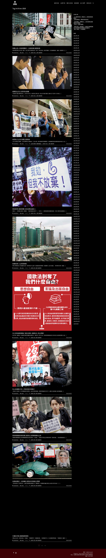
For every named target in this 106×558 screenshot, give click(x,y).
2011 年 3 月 (76, 309)
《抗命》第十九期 (33, 268)
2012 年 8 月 (76, 275)
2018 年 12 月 (77, 109)
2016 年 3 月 (76, 187)
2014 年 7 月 (76, 223)
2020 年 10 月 (77, 55)
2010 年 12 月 (77, 316)
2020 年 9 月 (76, 57)
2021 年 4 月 (76, 40)
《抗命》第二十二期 (34, 52)
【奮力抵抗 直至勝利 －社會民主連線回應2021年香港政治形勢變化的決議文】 (83, 27)
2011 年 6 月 (76, 301)
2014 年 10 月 (77, 221)
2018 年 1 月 (76, 135)
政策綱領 (76, 3)
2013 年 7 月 (76, 250)
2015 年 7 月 (76, 204)
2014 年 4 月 (76, 231)
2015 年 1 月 (76, 214)
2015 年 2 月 (76, 211)
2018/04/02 (15, 337)
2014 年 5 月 (76, 228)
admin (21, 52)
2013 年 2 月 (76, 262)
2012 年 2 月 (76, 284)
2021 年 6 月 (76, 38)
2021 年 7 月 (76, 35)
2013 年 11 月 (77, 243)
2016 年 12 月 (77, 165)
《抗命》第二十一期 (46, 143)
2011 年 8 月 (76, 299)
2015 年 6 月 (76, 206)
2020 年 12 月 (77, 50)
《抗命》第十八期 (33, 337)
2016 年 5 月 (76, 182)
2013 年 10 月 (77, 245)
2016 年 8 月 (76, 174)
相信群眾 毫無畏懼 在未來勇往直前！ (24, 209)
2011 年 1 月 (76, 314)
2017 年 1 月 (76, 162)
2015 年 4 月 (76, 209)
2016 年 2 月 (76, 189)
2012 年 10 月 (77, 270)
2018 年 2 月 (76, 133)
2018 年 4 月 (76, 128)
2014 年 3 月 (76, 233)
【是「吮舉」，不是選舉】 (80, 29)
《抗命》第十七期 (33, 485)
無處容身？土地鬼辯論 (19, 263)
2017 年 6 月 (76, 153)
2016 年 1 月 (76, 192)
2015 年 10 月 (77, 199)
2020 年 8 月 (76, 60)
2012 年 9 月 (76, 272)
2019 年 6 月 (76, 94)
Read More (69, 52)
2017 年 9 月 (76, 145)
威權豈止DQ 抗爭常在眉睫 (20, 91)
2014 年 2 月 (76, 236)
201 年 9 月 (76, 323)
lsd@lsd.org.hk (89, 552)
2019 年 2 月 (76, 104)
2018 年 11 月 (77, 111)
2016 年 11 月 (77, 167)
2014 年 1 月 (76, 238)
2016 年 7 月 (76, 177)
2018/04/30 (15, 268)
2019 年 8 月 (76, 89)
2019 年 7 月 (76, 91)
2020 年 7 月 (76, 62)
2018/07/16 (15, 52)
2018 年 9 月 (76, 116)
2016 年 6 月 (76, 179)
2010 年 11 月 (77, 319)
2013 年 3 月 (76, 260)
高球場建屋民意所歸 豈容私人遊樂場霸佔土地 (26, 435)
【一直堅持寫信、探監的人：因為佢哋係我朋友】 (83, 17)
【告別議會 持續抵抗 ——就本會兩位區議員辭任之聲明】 (83, 22)
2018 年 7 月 (76, 121)
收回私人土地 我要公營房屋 (21, 139)
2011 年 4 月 (76, 306)
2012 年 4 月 (76, 279)
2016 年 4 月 (76, 184)
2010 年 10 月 (77, 321)
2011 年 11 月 (77, 292)
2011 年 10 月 (77, 294)
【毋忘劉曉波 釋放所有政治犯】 (81, 19)
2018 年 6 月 (76, 123)
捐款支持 (89, 3)
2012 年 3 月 (76, 282)
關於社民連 (70, 3)
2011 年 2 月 (76, 311)
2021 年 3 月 (76, 43)
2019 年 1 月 (76, 106)
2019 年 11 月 (77, 82)
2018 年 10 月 (77, 113)
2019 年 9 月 (76, 87)
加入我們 (82, 3)
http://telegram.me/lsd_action (86, 553)
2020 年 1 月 (76, 77)
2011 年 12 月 (77, 289)
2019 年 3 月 (76, 101)
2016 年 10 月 (77, 170)
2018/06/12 (15, 143)
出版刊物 (62, 3)
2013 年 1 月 (76, 265)
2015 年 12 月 (77, 194)
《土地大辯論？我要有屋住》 (36, 143)
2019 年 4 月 (76, 99)
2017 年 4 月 (76, 157)
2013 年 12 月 (77, 240)
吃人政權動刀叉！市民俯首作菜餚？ (23, 389)
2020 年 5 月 (76, 67)
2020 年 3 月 (76, 72)
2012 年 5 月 (76, 277)
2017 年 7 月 (76, 150)
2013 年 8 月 (76, 248)
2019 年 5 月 (76, 96)
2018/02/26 (15, 485)
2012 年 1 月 (76, 287)
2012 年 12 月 (77, 267)
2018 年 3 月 (76, 131)
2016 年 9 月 (76, 172)
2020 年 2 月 (76, 74)
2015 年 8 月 (76, 201)
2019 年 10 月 (77, 84)
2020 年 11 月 (77, 52)
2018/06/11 (15, 213)
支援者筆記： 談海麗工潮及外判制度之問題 (26, 481)
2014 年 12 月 (77, 216)
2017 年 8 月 (76, 148)
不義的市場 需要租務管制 (20, 536)
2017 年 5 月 (76, 155)
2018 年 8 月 (76, 118)
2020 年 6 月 (76, 65)
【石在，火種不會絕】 (79, 24)
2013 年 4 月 (76, 257)
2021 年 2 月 (76, 45)
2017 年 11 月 (77, 140)
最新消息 (56, 3)
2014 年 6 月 (76, 226)
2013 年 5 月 (76, 255)
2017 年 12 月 (77, 138)
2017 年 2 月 (76, 160)
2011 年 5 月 (76, 304)
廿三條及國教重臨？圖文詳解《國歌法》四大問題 (28, 333)
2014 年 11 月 (77, 218)
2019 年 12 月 (77, 79)
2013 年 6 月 (76, 253)
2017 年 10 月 (77, 143)
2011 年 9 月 (76, 297)
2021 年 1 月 (76, 48)
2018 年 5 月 (76, 126)
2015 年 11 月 (77, 196)
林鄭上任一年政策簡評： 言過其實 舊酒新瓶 (26, 48)
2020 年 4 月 (76, 70)
